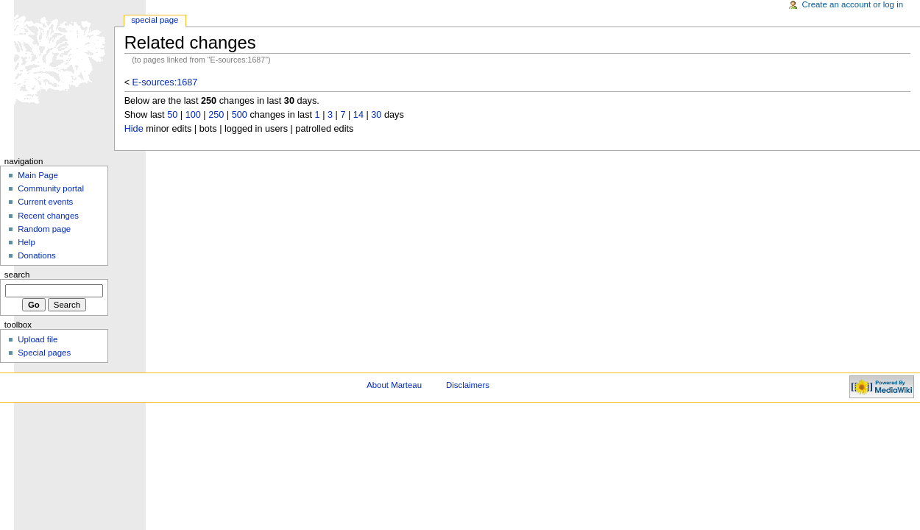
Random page (44, 229)
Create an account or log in (853, 4)
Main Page (38, 175)
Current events (45, 201)
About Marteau (394, 385)
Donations (37, 255)
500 (239, 115)
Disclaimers (467, 385)
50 (172, 115)
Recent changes (48, 215)
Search (17, 274)
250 (216, 115)
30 (376, 115)
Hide (134, 129)
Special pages (44, 352)
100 (193, 115)
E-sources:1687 (165, 82)
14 (358, 115)
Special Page (154, 19)
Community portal (51, 188)
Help (26, 242)
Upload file (37, 339)
